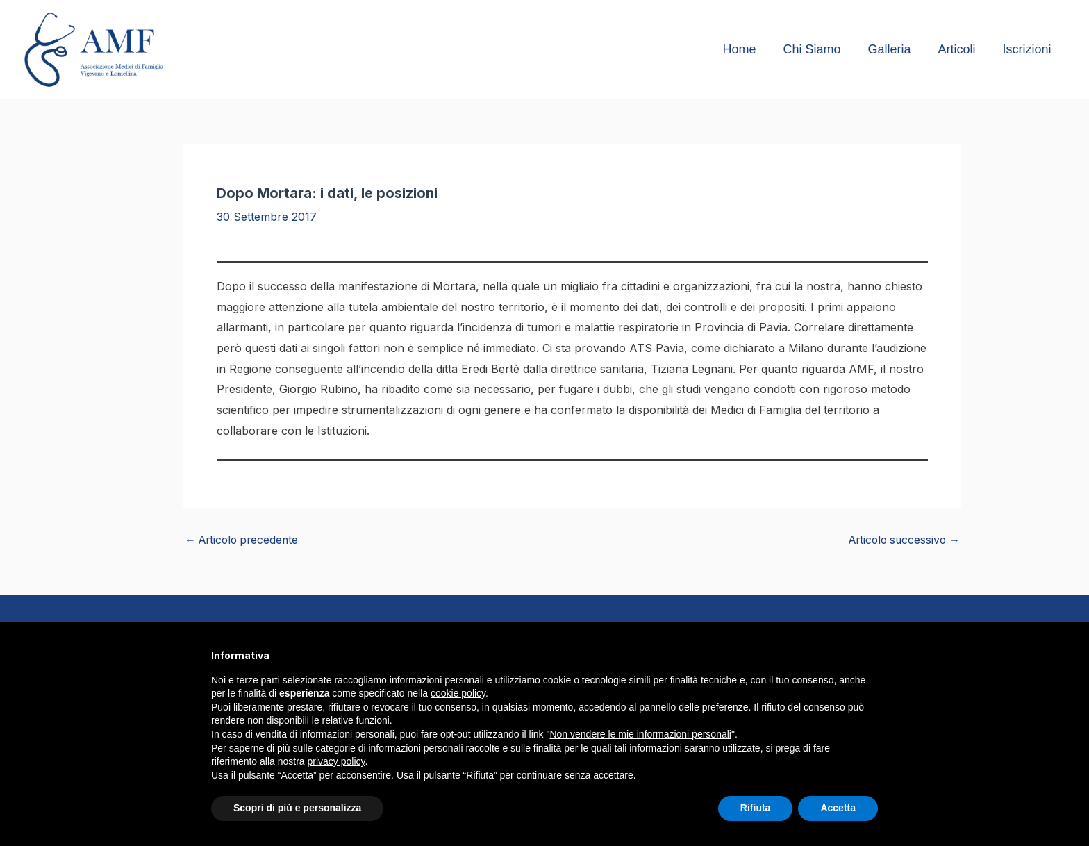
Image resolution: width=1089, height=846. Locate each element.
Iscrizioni (1028, 49)
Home (748, 49)
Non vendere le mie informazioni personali (640, 734)
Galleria (894, 49)
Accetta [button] (838, 807)
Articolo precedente (244, 539)
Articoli (960, 49)
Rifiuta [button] (755, 807)
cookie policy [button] (458, 693)
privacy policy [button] (336, 761)
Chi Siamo (819, 49)
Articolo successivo (901, 539)
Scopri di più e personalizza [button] (297, 807)
